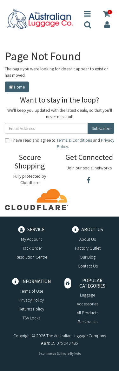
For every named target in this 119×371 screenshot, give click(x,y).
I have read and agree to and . (59, 143)
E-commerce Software (53, 353)
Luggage (87, 295)
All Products (87, 313)
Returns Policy (31, 309)
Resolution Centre (31, 257)
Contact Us (88, 266)
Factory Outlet (88, 248)
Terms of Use (31, 291)
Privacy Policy (31, 300)
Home (17, 87)
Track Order (31, 248)
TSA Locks (31, 318)
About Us (87, 239)
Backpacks (87, 322)
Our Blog (88, 257)
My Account (31, 239)
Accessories (87, 304)
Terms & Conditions (74, 140)
